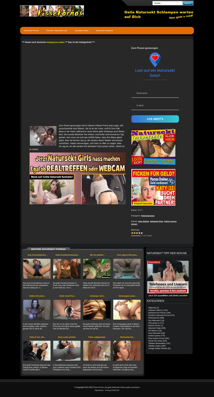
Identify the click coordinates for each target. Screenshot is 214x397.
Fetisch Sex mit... (37, 337)
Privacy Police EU (112, 390)
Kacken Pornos (154, 326)
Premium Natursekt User (56, 30)
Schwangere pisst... (127, 296)
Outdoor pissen (154, 336)
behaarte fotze (156, 221)
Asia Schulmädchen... (37, 255)
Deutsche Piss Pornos (157, 313)
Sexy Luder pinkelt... (67, 337)
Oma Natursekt (154, 333)
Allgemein (152, 308)
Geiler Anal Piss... (67, 296)
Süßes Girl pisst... (37, 296)
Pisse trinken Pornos (156, 338)
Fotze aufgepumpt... (97, 337)
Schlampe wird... (97, 296)
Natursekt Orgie (154, 328)
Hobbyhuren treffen (56, 42)
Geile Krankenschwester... (67, 255)
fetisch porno (170, 221)
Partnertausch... (127, 337)
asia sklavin (143, 221)
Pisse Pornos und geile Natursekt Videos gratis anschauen (116, 387)
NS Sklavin (152, 331)
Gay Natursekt (154, 320)
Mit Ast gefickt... (97, 255)
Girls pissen (153, 323)
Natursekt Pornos (31, 30)
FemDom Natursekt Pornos (159, 315)
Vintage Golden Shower (157, 348)
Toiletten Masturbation (157, 343)
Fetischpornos (148, 216)
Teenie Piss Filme (155, 341)
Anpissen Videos (155, 310)
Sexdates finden (82, 30)
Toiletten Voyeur (154, 346)
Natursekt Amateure (104, 30)
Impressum (99, 390)
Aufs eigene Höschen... (127, 255)
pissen (134, 224)
